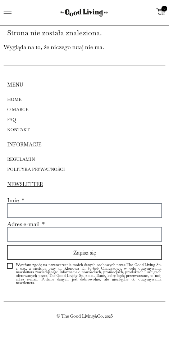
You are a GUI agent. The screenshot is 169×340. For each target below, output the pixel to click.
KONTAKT (18, 130)
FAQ (11, 120)
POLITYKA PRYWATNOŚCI (36, 169)
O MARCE (17, 109)
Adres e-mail (24, 224)
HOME (14, 99)
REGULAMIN (21, 159)
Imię (13, 200)
